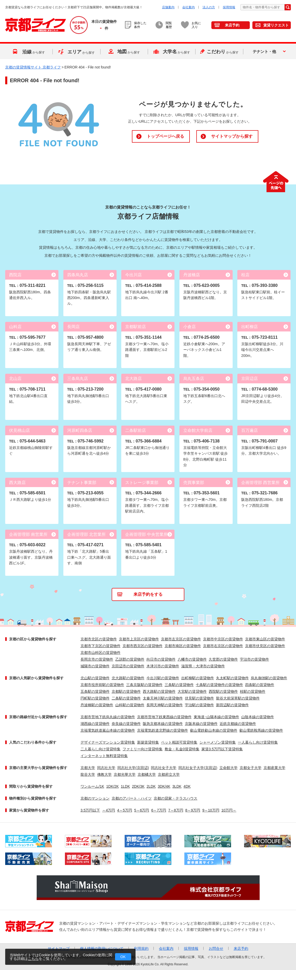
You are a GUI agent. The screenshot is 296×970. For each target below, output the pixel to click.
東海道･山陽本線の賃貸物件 (216, 717)
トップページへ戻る (165, 136)
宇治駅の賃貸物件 (199, 705)
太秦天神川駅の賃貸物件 (163, 698)
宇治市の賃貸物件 (254, 659)
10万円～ (229, 810)
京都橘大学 (147, 774)
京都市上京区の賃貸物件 (139, 639)
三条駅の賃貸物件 (179, 685)
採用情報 (229, 7)
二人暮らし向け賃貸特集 (100, 749)
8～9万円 (192, 810)
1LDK (125, 786)
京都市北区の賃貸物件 (98, 639)
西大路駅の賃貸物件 (159, 691)
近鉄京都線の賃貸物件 (238, 724)
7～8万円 (175, 810)
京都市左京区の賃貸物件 (181, 639)
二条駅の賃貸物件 (126, 698)
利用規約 (141, 948)
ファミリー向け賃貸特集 (143, 749)
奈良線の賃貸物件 (126, 724)
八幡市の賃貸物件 (192, 659)
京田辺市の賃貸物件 (128, 666)
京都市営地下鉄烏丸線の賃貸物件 (107, 717)
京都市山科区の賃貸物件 (100, 652)
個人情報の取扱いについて (102, 948)
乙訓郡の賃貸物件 (129, 659)
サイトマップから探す (232, 136)
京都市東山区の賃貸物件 (265, 639)
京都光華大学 (125, 774)
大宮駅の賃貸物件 (192, 691)
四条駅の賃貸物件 (259, 685)
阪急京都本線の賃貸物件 (163, 724)
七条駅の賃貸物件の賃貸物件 (219, 685)
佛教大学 (104, 774)
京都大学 (87, 768)
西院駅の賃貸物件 (223, 691)
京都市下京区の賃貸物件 (100, 646)
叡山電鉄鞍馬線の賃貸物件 (261, 730)
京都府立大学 (169, 774)
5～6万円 (141, 810)
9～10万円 (210, 810)
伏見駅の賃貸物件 (199, 698)
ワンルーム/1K (92, 786)
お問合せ (216, 948)
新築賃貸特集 (148, 742)
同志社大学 (106, 768)
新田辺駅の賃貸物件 (232, 705)
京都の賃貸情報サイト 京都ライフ (33, 67)
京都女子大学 (250, 768)
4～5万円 (124, 810)
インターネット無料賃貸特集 (104, 756)
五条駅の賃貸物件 (95, 691)
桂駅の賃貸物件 (252, 691)
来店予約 (232, 25)
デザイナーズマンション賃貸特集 (107, 742)
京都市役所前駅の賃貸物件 (102, 685)
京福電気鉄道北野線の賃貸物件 (162, 730)
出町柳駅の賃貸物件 (197, 678)
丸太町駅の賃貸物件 (232, 678)
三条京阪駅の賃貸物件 (144, 685)
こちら (33, 959)
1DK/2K (112, 786)
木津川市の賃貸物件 (162, 666)
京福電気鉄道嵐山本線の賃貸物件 (107, 730)
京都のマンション (95, 798)
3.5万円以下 (90, 810)
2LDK (151, 786)
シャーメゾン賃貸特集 (217, 742)
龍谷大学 (87, 774)
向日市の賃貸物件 (161, 659)
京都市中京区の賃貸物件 (223, 639)
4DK (187, 786)
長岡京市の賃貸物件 (96, 659)
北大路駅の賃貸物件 (128, 678)
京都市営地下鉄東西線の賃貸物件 (164, 717)
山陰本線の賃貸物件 (257, 717)
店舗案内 (168, 7)
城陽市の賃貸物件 (95, 666)
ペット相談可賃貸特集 (179, 742)
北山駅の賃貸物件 (95, 678)
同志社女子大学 (163, 768)
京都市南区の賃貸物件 (183, 646)
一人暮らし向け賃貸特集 (258, 742)
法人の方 (209, 7)
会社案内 (188, 7)
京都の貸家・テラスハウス (175, 798)
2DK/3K (138, 786)
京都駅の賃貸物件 (126, 691)
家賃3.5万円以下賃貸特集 (222, 749)
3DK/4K (164, 786)
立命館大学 (228, 768)
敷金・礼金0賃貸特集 (182, 749)
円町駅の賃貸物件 (95, 698)
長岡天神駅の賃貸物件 (164, 705)
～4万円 (108, 810)
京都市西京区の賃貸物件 (143, 646)
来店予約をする (148, 594)
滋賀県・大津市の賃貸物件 (203, 666)
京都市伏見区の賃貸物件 (265, 646)
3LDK (176, 786)
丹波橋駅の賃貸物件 (96, 705)
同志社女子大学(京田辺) (197, 768)
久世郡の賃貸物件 (223, 659)
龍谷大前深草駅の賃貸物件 (238, 698)
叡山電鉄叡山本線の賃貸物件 (213, 730)
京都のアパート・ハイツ (132, 798)
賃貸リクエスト (276, 25)
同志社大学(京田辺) (133, 768)
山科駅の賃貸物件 (129, 705)
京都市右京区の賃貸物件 (223, 646)
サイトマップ (59, 948)
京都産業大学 (274, 768)
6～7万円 (158, 810)
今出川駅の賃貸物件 (162, 678)
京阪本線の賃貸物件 (201, 724)
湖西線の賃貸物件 (95, 724)
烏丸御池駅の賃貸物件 (269, 678)
